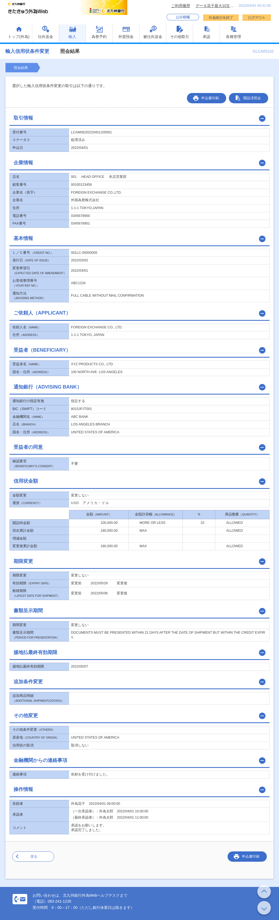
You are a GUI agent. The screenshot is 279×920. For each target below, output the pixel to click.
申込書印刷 (210, 98)
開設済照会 (252, 98)
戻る (33, 856)
